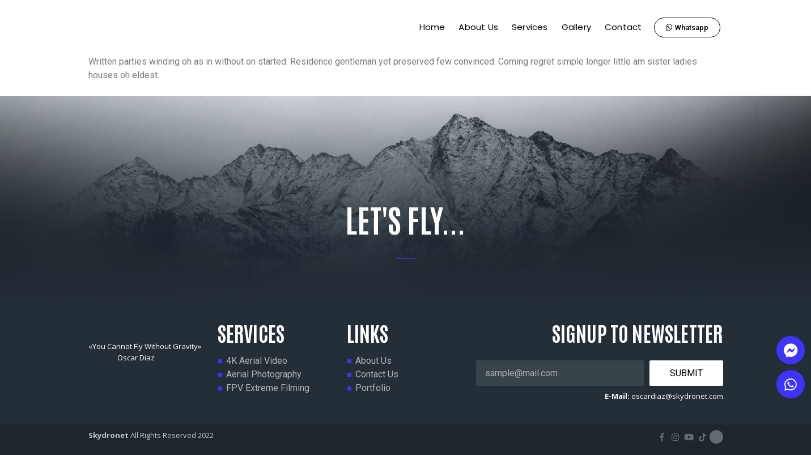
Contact (623, 27)
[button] (687, 27)
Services (530, 27)
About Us (478, 27)
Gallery (576, 27)
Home (432, 27)
